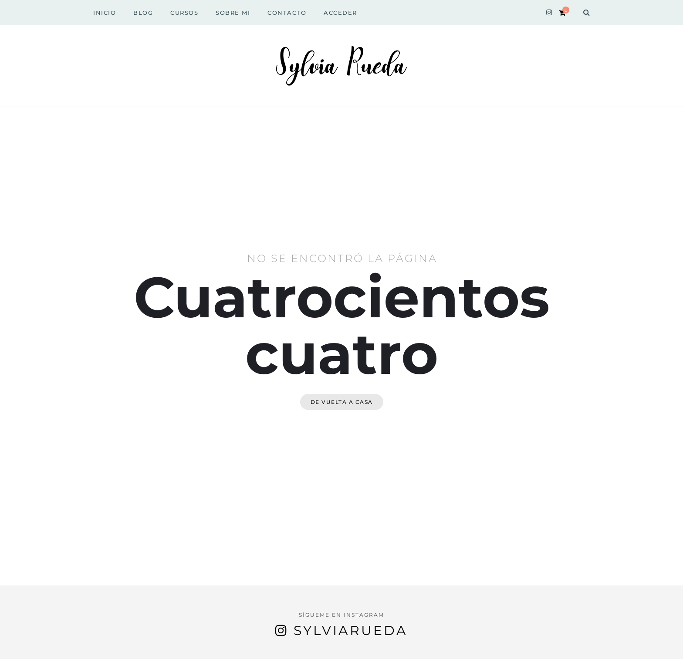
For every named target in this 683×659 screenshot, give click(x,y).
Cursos (184, 12)
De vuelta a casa (342, 402)
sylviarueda (351, 630)
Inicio (104, 12)
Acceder (340, 12)
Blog (143, 12)
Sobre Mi (233, 12)
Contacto (286, 12)
